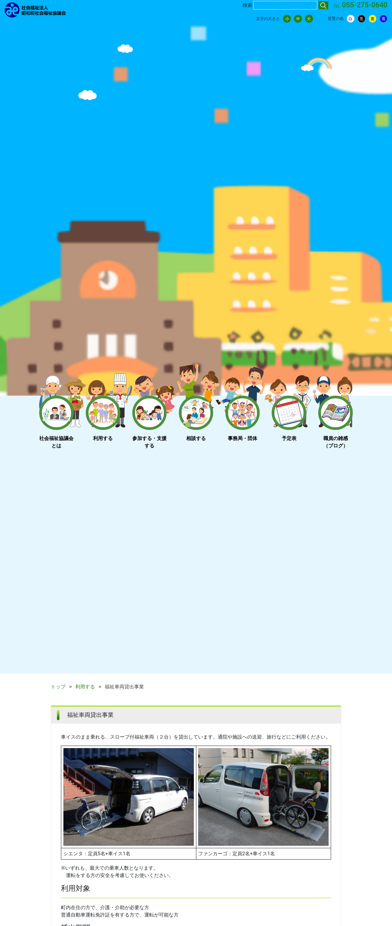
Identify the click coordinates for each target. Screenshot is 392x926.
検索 (247, 5)
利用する (103, 438)
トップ (58, 687)
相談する (196, 438)
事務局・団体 (242, 438)
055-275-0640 (364, 5)
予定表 (289, 438)
